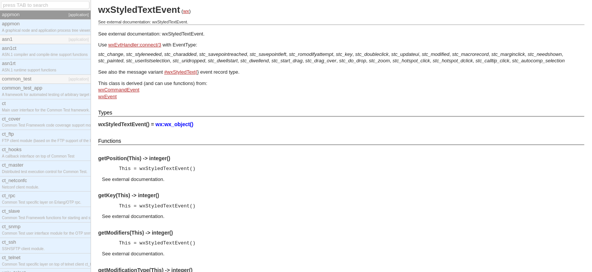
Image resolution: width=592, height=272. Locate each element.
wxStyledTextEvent (182, 34)
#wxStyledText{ (180, 72)
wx (186, 11)
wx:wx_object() (174, 124)
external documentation (137, 179)
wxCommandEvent (118, 90)
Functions (109, 141)
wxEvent (107, 96)
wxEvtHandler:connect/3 (134, 45)
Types (105, 113)
